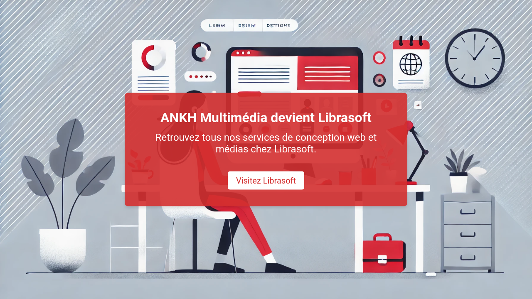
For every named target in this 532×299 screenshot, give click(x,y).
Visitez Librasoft (266, 181)
